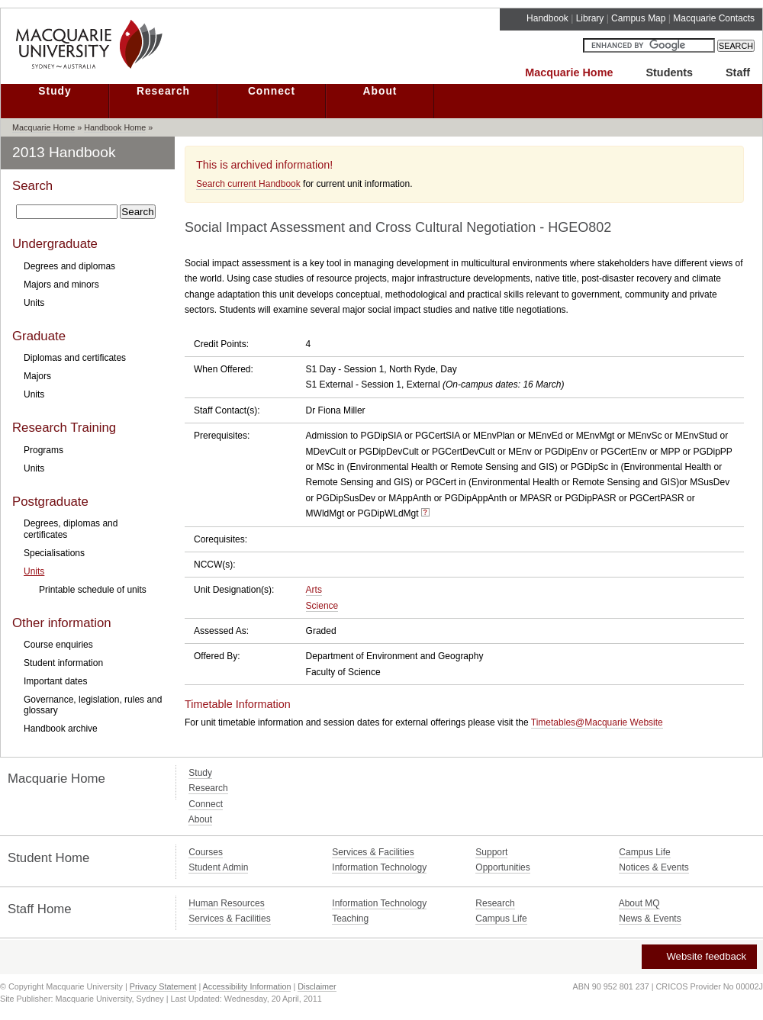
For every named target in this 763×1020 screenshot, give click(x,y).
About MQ (639, 903)
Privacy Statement (163, 986)
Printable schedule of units (92, 589)
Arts (314, 589)
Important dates (55, 681)
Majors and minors (61, 284)
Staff (738, 72)
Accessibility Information (247, 986)
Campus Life (644, 852)
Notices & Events (653, 867)
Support (491, 852)
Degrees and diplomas (69, 266)
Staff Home (40, 909)
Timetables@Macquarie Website (597, 722)
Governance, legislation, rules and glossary (93, 705)
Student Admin (218, 867)
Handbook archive (61, 728)
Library (590, 18)
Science (322, 605)
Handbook (547, 18)
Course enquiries (58, 644)
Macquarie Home (569, 72)
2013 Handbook (64, 152)
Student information (63, 663)
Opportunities (502, 867)
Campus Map (638, 18)
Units (34, 303)
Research (163, 91)
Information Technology (379, 867)
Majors (37, 376)
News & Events (650, 918)
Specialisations (54, 553)
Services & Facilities (373, 852)
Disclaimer (317, 986)
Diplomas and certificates (75, 357)
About (380, 91)
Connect (271, 91)
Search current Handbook (248, 184)
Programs (43, 450)
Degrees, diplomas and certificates (71, 528)
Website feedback (698, 956)
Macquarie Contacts (714, 18)
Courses (205, 852)
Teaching (350, 918)
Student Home (48, 858)
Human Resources (226, 903)
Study (54, 91)
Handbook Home (115, 127)
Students (669, 72)
